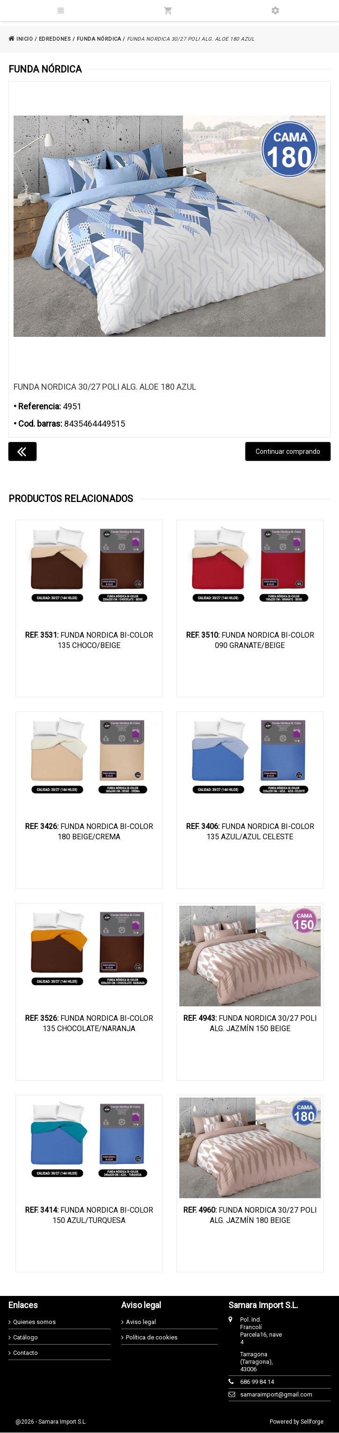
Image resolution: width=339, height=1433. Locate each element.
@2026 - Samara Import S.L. (51, 1422)
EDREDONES (55, 39)
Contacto (25, 1353)
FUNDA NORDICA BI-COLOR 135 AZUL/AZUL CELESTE (250, 832)
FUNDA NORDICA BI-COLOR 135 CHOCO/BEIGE (89, 640)
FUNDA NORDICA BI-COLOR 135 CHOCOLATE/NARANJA (89, 1023)
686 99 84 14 (257, 1382)
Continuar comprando (288, 451)
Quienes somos (34, 1322)
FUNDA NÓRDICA (99, 39)
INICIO (20, 39)
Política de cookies (151, 1337)
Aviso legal (141, 1322)
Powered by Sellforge (297, 1422)
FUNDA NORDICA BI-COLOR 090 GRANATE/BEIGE (250, 640)
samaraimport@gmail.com (262, 1394)
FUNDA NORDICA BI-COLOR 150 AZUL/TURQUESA (89, 1215)
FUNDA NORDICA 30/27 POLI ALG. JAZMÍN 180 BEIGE (250, 1215)
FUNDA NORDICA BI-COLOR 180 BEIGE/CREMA (89, 832)
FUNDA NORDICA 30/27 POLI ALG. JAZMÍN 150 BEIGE (250, 1023)
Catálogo (25, 1337)
